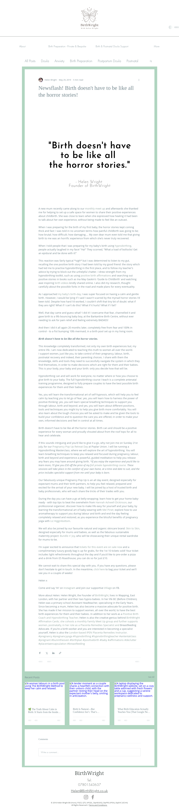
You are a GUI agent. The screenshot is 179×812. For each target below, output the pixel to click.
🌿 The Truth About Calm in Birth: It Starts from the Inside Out (43, 711)
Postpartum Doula (109, 61)
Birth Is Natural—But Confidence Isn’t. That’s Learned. (85, 711)
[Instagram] (86, 797)
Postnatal (132, 61)
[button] (67, 46)
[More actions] (139, 80)
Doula (45, 61)
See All (151, 677)
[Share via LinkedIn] (53, 653)
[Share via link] (60, 653)
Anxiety (59, 61)
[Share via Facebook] (40, 653)
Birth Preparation (81, 61)
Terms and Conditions (98, 805)
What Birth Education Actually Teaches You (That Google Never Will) (134, 711)
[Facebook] (93, 797)
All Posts (30, 61)
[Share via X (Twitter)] (46, 653)
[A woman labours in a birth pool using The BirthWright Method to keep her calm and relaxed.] (45, 693)
